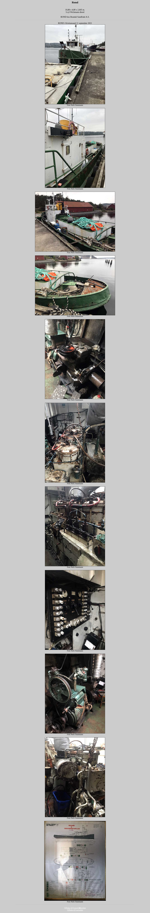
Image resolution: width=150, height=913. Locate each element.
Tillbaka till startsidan (75, 910)
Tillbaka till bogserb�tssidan (75, 908)
